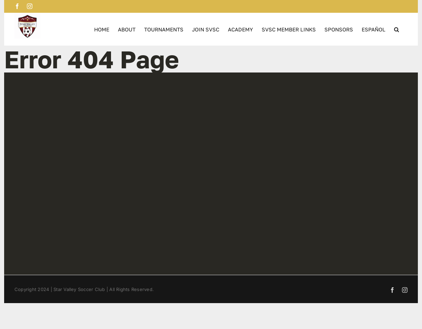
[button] (396, 29)
